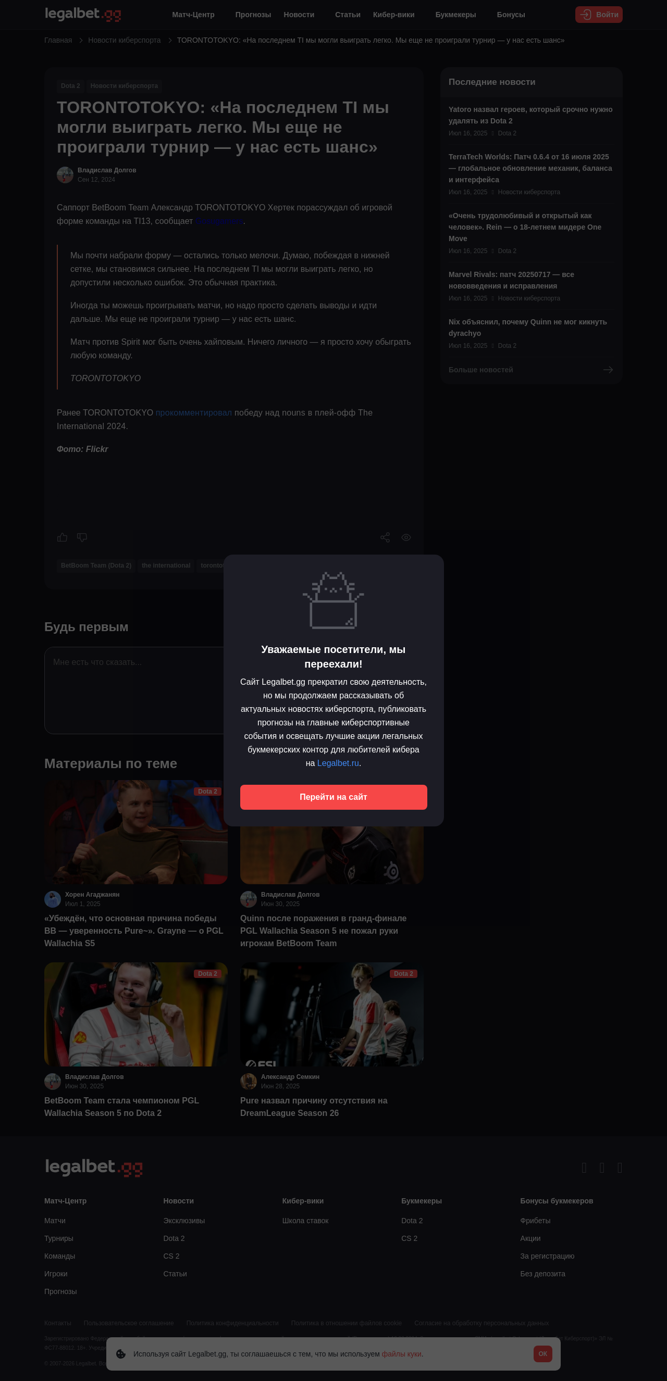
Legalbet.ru (338, 763)
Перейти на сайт (333, 797)
